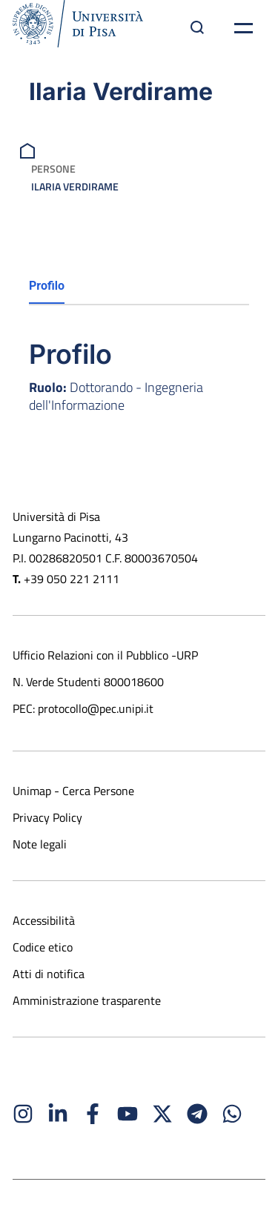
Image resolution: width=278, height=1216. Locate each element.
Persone (53, 168)
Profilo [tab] (46, 286)
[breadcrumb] (29, 149)
